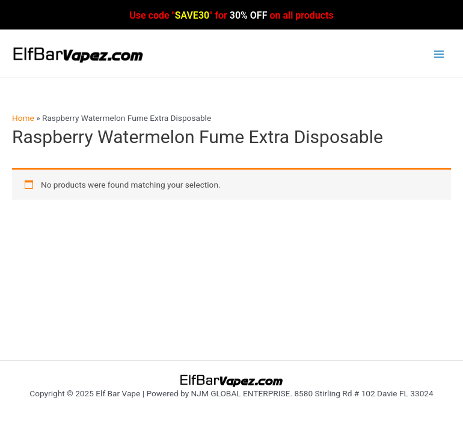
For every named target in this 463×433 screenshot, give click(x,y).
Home (23, 118)
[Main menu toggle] (439, 54)
